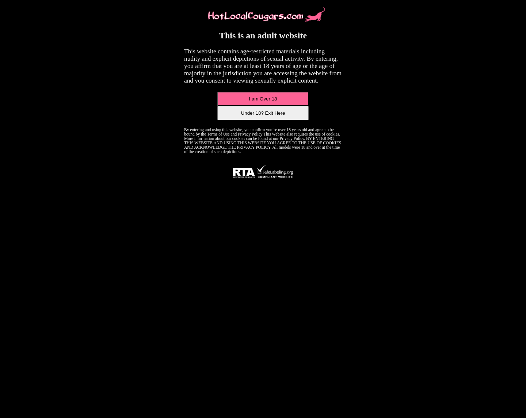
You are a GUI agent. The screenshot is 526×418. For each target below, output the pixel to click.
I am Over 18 (263, 99)
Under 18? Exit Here (263, 113)
